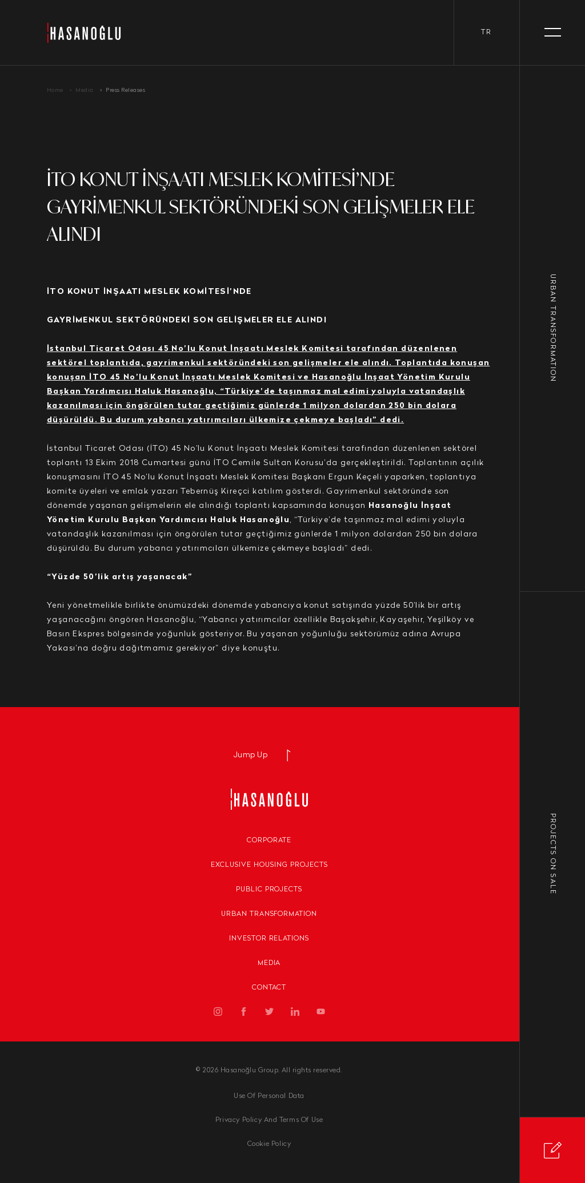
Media (84, 90)
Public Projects (269, 889)
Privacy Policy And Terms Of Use (269, 1120)
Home (55, 90)
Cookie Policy (269, 1144)
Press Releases (125, 90)
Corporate (269, 840)
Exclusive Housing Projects (269, 865)
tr (486, 32)
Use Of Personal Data (269, 1096)
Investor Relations (269, 938)
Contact (269, 987)
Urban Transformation (269, 914)
